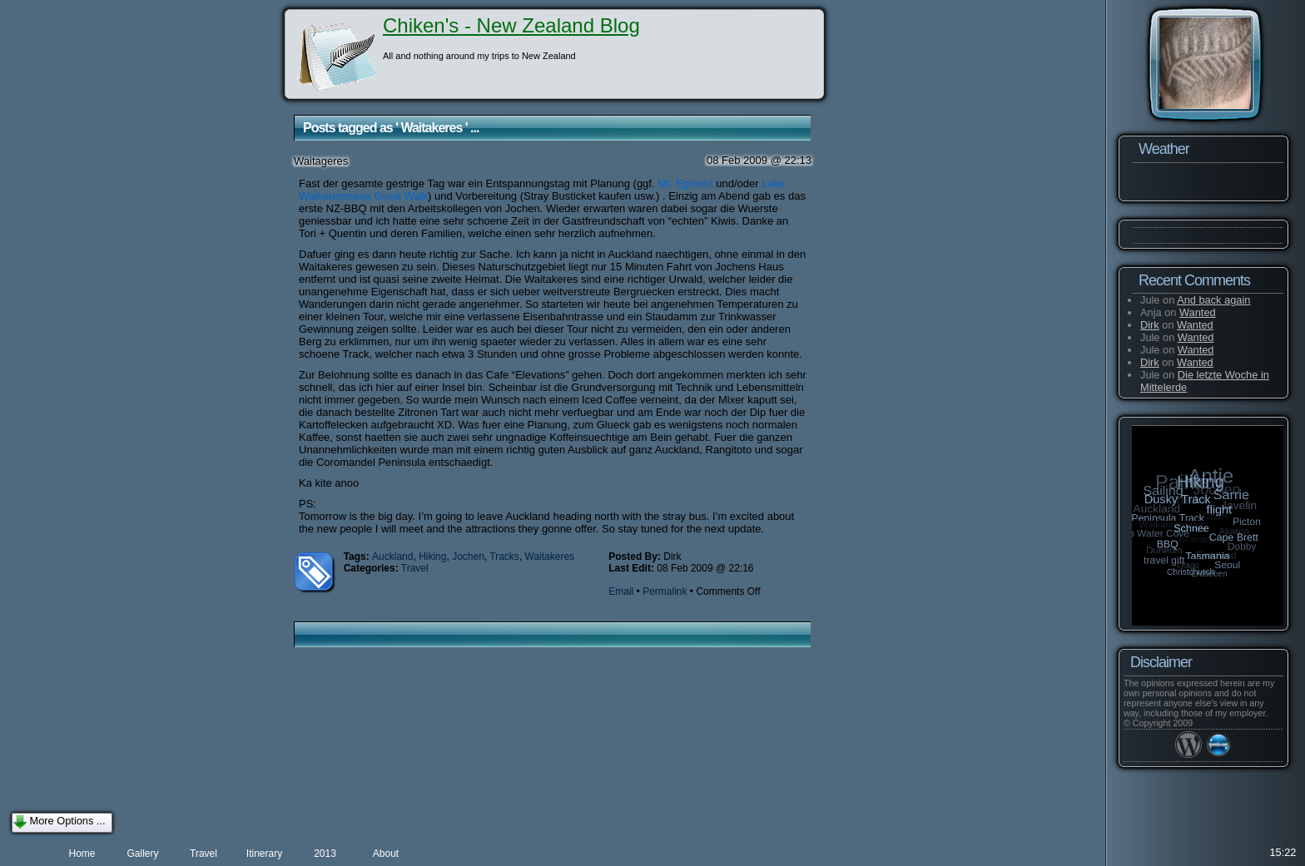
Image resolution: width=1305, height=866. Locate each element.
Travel (415, 568)
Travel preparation (203, 857)
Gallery (142, 853)
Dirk (1149, 325)
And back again (1213, 300)
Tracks (504, 556)
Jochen (468, 556)
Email (620, 591)
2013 (325, 853)
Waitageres (321, 161)
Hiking (432, 556)
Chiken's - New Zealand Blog (511, 25)
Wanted (1197, 312)
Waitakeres (550, 556)
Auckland (392, 556)
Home (81, 853)
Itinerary (264, 853)
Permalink (665, 591)
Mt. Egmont (684, 183)
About (386, 853)
